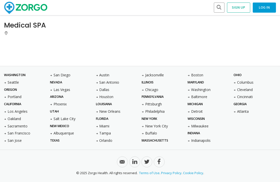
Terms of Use (149, 173)
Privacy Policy (171, 173)
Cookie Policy (193, 173)
